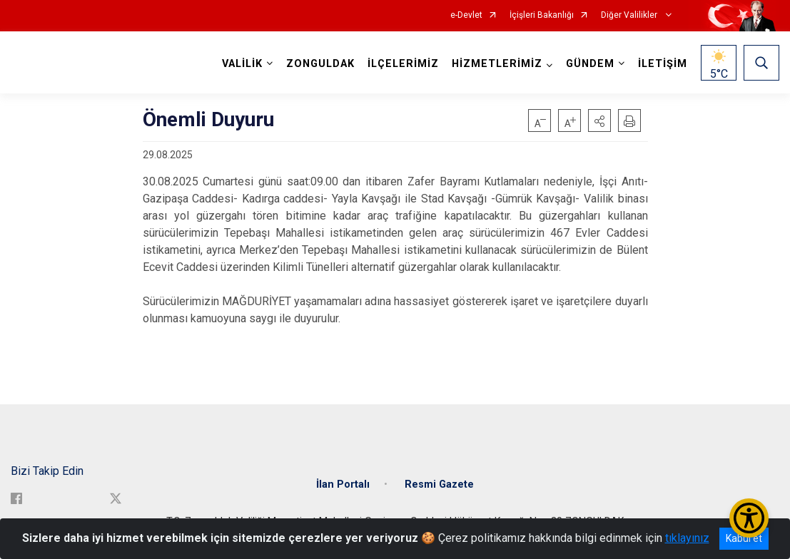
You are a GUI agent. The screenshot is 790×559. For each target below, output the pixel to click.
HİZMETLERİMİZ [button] (497, 64)
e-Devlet (466, 15)
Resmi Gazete (439, 484)
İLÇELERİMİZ (403, 64)
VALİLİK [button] (242, 64)
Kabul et (744, 538)
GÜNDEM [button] (590, 64)
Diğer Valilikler (630, 15)
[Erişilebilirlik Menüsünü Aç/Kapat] (749, 518)
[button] (599, 120)
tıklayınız (687, 538)
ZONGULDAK (320, 64)
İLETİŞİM (662, 64)
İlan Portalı (343, 484)
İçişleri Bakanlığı (542, 15)
